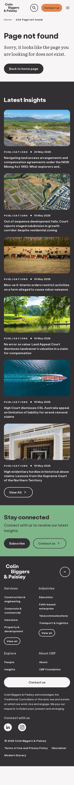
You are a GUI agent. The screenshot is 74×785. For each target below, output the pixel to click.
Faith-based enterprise (47, 606)
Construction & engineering (14, 599)
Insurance (11, 620)
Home (8, 19)
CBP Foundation (50, 669)
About (43, 662)
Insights (9, 669)
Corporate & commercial (13, 610)
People (9, 662)
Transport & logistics (53, 623)
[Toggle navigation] (67, 8)
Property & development (13, 629)
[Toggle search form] (34, 8)
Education (46, 597)
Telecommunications (53, 616)
